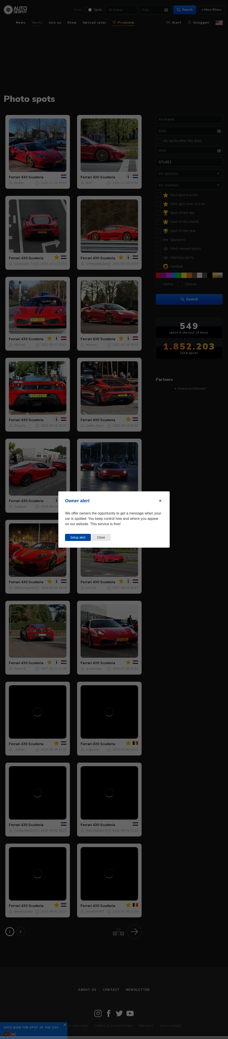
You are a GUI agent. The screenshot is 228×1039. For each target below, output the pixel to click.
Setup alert (78, 537)
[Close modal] (160, 500)
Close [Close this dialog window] (101, 537)
